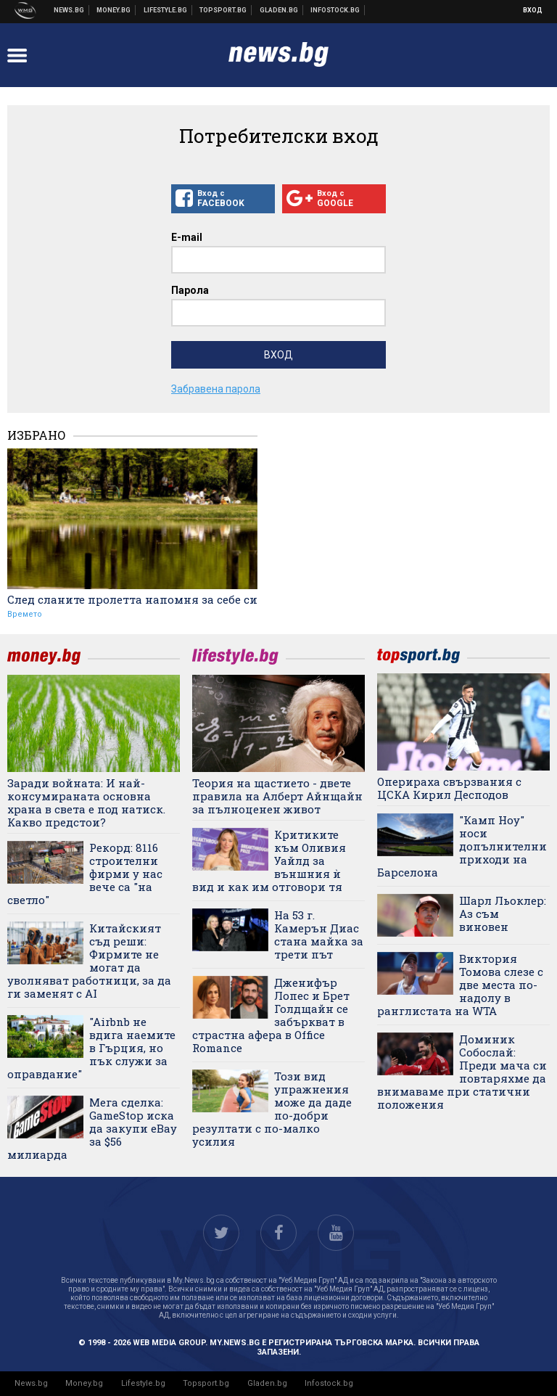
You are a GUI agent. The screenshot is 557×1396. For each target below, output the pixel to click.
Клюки (165, 10)
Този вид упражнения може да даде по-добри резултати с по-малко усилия (272, 1108)
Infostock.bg (329, 1383)
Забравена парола (215, 389)
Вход (532, 10)
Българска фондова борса (335, 10)
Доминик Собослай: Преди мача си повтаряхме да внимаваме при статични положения (462, 1071)
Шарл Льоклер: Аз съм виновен (502, 913)
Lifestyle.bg (143, 1383)
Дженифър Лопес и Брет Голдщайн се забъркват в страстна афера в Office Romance (271, 1015)
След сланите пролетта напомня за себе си (132, 599)
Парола (190, 290)
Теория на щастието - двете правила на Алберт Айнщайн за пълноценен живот (277, 796)
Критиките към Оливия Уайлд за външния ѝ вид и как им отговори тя (269, 860)
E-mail (186, 237)
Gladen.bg (267, 1383)
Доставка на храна (279, 10)
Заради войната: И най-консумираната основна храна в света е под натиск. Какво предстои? (86, 802)
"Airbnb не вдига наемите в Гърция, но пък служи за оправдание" (91, 1047)
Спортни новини (223, 10)
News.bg (31, 1383)
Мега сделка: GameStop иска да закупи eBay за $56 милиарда (92, 1128)
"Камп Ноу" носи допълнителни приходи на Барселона (462, 846)
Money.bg (84, 1383)
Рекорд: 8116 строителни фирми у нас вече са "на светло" (84, 873)
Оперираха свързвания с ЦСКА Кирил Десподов (449, 788)
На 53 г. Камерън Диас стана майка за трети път (318, 934)
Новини (69, 10)
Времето (24, 614)
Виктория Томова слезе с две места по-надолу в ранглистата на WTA (460, 984)
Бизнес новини (114, 10)
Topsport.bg (206, 1383)
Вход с (223, 199)
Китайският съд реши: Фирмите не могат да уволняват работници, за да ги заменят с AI (89, 960)
